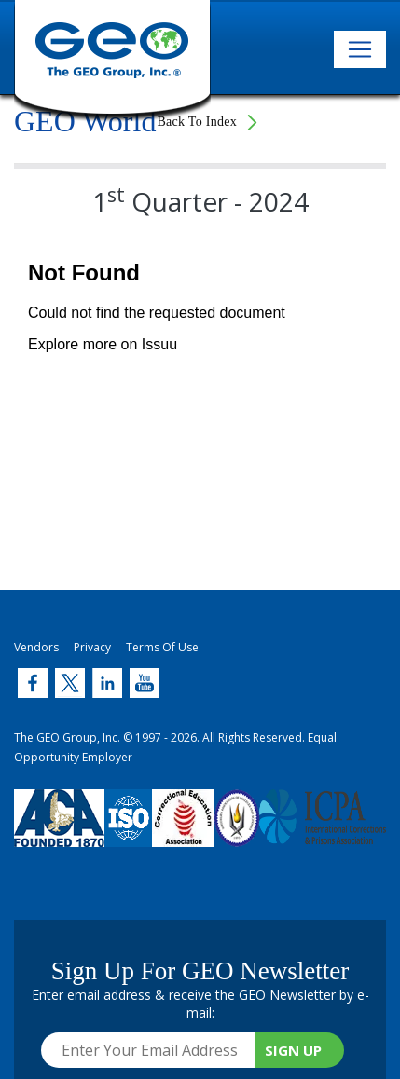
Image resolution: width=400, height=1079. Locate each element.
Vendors (36, 647)
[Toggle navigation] (360, 49)
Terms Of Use (162, 647)
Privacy (92, 647)
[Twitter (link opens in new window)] (32, 683)
